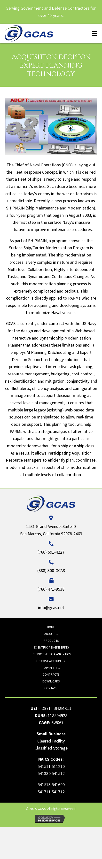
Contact (51, 688)
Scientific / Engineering (51, 647)
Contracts (51, 675)
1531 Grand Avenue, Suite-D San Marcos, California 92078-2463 (51, 530)
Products (51, 641)
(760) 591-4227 (51, 552)
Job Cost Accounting (51, 661)
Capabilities (51, 668)
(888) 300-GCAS (51, 571)
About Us (51, 634)
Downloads (51, 681)
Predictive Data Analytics (51, 654)
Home (51, 627)
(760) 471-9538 (51, 589)
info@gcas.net (51, 608)
